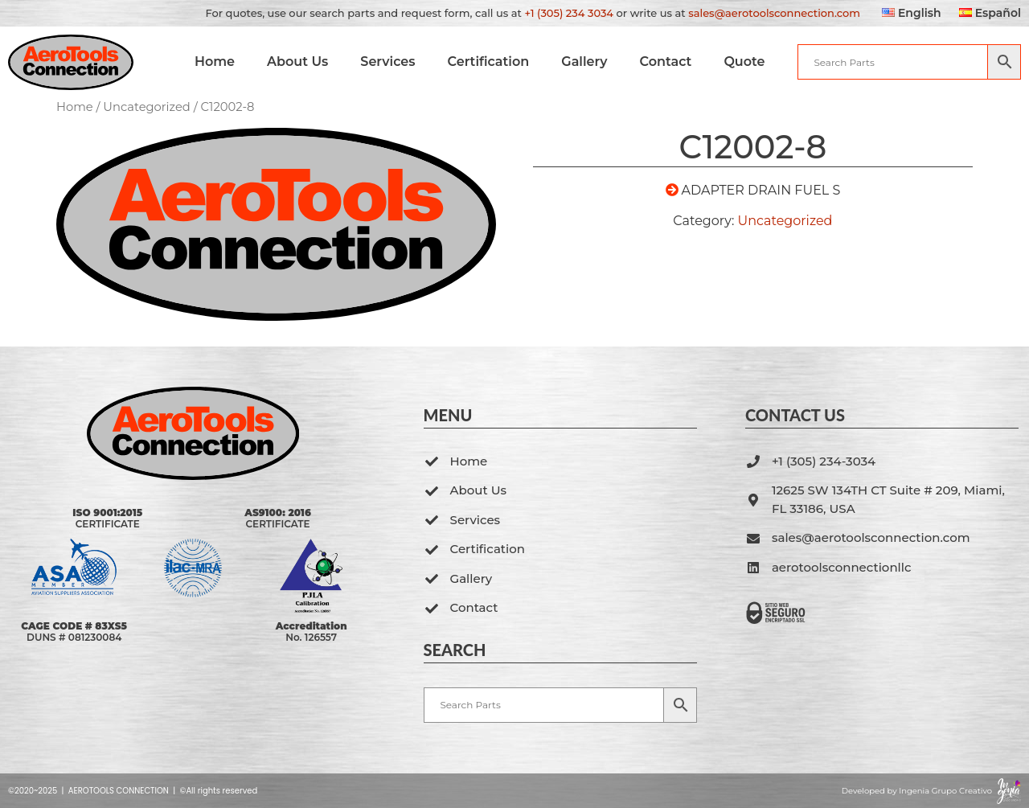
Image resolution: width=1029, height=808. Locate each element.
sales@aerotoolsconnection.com (774, 12)
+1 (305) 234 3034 (568, 12)
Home (214, 61)
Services (387, 61)
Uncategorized (147, 107)
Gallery (584, 61)
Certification (488, 61)
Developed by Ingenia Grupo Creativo (917, 790)
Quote (744, 61)
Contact (665, 61)
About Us (297, 61)
